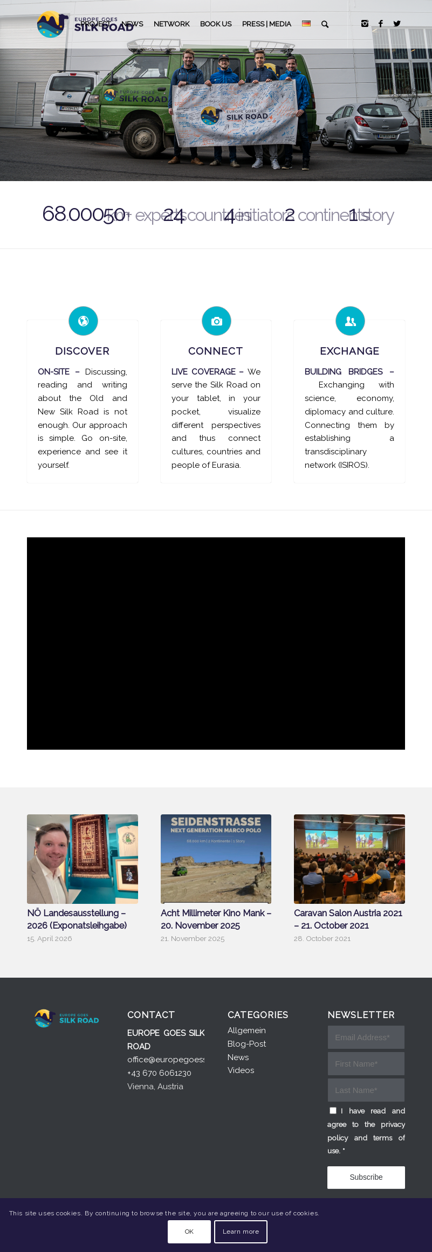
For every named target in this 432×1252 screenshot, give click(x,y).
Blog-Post (247, 1044)
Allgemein (247, 1030)
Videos (241, 1070)
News (238, 1057)
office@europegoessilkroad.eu (185, 1059)
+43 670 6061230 (159, 1073)
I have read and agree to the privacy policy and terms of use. (366, 1130)
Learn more (241, 1231)
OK (189, 1231)
